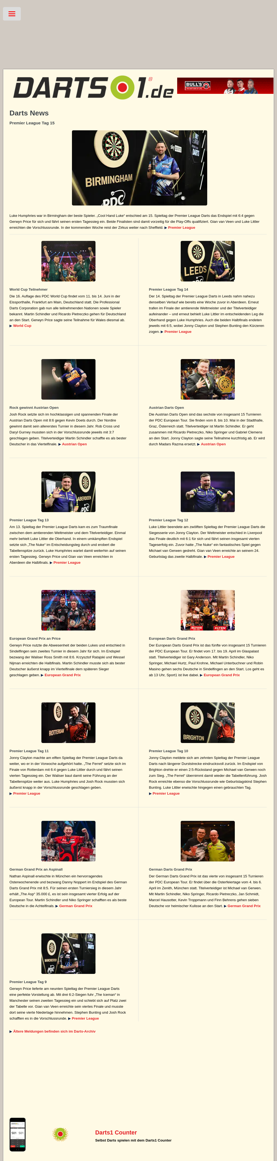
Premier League (181, 227)
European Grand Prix (63, 675)
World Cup (22, 326)
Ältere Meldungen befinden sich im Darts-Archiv (54, 1031)
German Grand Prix (75, 906)
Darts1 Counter (116, 1132)
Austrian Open (74, 444)
